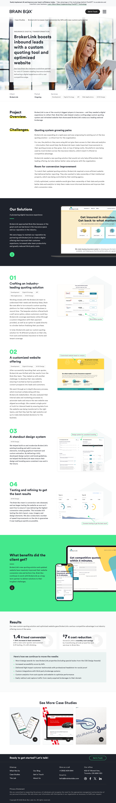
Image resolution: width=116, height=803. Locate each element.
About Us (37, 778)
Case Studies (20, 20)
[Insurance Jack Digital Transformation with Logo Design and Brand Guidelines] (91, 725)
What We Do (15, 771)
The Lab (13, 778)
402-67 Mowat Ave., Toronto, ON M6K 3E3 (93, 772)
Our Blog (36, 771)
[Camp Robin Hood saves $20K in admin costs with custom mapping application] (25, 725)
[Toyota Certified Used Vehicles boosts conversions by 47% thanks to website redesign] (58, 725)
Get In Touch (92, 11)
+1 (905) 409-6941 (66, 771)
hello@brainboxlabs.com (69, 778)
